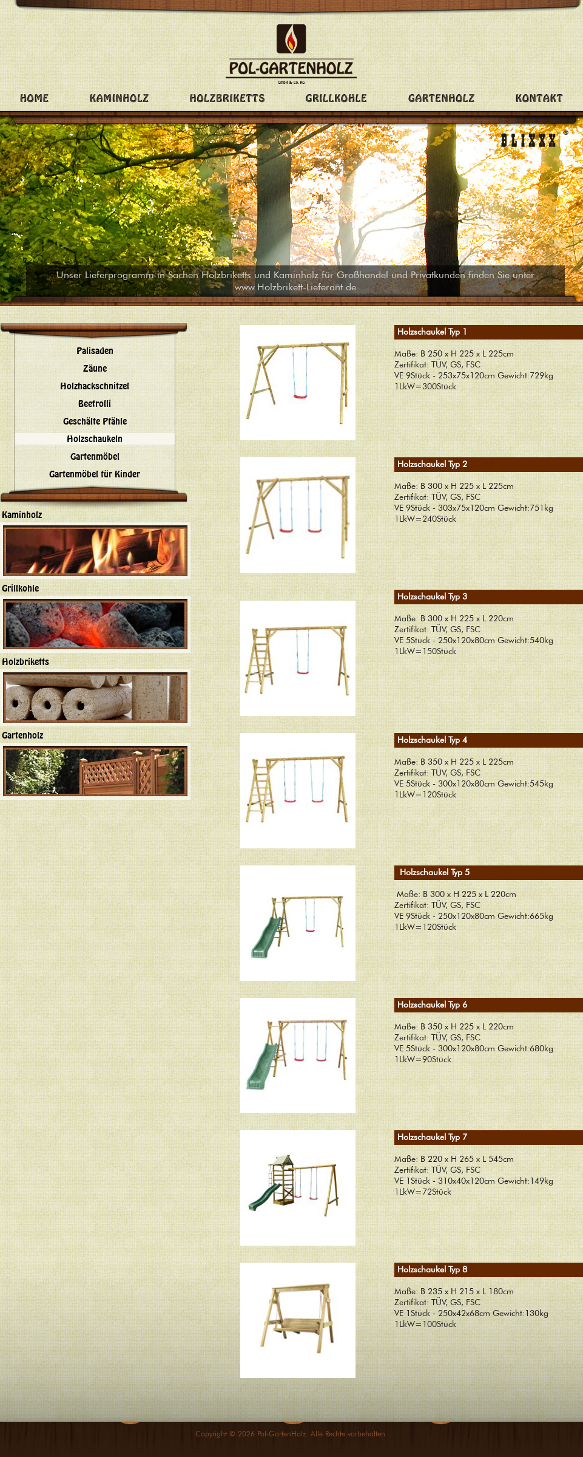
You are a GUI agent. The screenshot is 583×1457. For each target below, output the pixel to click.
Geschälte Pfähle (95, 421)
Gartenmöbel (95, 456)
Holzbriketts (25, 661)
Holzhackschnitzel (94, 386)
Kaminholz (22, 514)
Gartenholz (22, 735)
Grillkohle (20, 588)
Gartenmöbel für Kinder (94, 474)
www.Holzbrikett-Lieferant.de (295, 287)
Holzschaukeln (95, 439)
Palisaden (94, 351)
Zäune (95, 368)
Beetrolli (94, 403)
